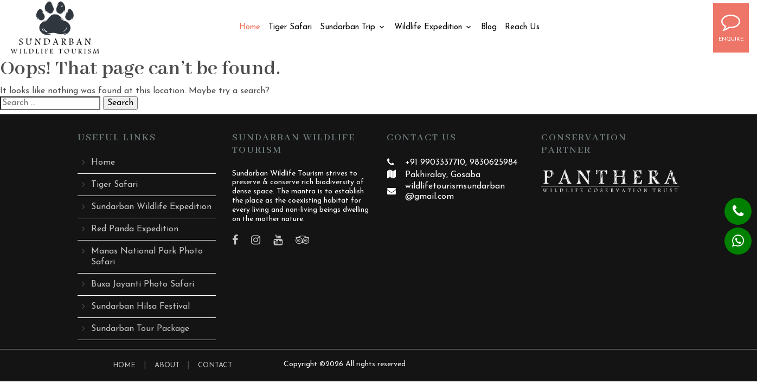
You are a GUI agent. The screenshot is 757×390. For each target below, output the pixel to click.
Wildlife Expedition (428, 27)
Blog (489, 27)
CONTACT (215, 365)
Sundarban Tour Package (140, 328)
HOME (124, 365)
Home (249, 27)
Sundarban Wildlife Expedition (151, 207)
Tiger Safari (290, 27)
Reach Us (522, 27)
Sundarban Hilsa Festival (140, 306)
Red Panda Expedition (134, 229)
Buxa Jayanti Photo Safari (142, 284)
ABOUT (168, 365)
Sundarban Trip (347, 27)
